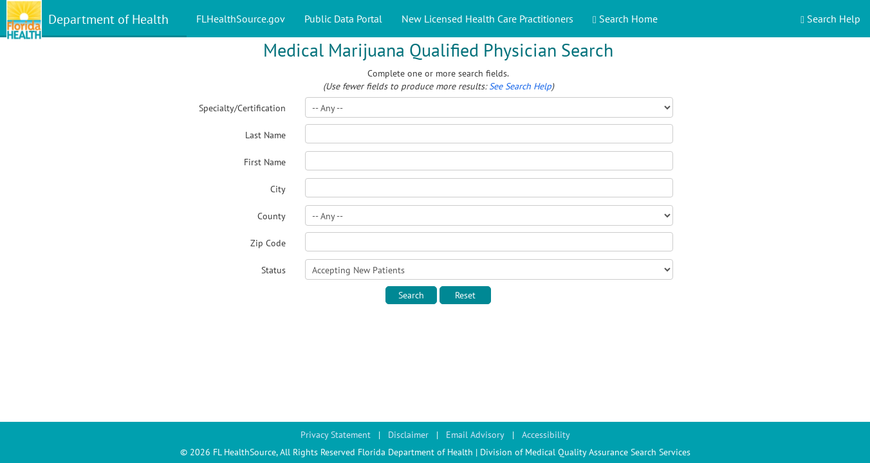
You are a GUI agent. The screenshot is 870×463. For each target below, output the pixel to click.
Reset (465, 295)
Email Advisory (475, 434)
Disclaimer (408, 434)
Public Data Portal (343, 18)
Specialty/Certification (242, 108)
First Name (265, 162)
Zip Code (268, 243)
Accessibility (546, 434)
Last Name (265, 135)
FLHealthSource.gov (240, 18)
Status (273, 270)
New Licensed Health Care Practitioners (487, 18)
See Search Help (520, 86)
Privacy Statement (336, 434)
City (278, 189)
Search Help (830, 18)
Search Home (625, 18)
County (271, 216)
